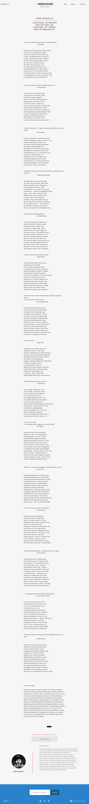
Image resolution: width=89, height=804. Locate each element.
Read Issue (44, 739)
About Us (6, 801)
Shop (65, 4)
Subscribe (82, 4)
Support (73, 4)
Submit (2, 4)
